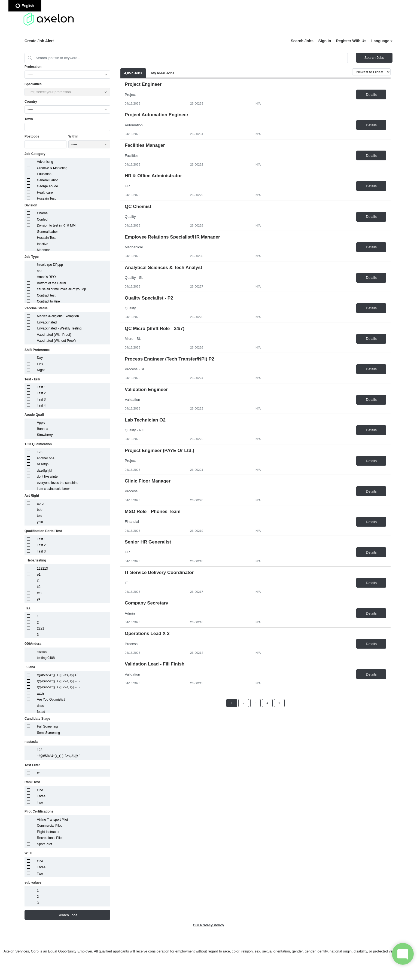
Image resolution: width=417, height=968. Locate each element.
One (40, 790)
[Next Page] (279, 703)
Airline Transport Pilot (52, 820)
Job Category (35, 154)
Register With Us (351, 41)
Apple (41, 423)
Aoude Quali (34, 415)
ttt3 (39, 593)
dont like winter (48, 476)
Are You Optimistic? (51, 699)
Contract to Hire (48, 301)
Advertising (45, 162)
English (25, 6)
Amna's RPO (46, 277)
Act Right (32, 495)
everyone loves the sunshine (57, 483)
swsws (42, 652)
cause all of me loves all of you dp (61, 289)
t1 (38, 581)
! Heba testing (35, 560)
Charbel (42, 213)
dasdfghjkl (44, 470)
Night (41, 370)
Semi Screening (48, 733)
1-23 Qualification (38, 444)
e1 (39, 574)
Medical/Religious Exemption (58, 316)
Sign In (324, 41)
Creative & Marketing (52, 168)
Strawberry (45, 435)
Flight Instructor (48, 832)
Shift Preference (37, 350)
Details (371, 95)
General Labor (47, 180)
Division (31, 205)
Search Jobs (302, 41)
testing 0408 (46, 658)
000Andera (33, 644)
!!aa (27, 608)
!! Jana (30, 667)
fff (38, 773)
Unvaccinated (47, 322)
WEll (28, 853)
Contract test (46, 295)
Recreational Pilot (50, 838)
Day (40, 358)
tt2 (39, 587)
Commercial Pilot (49, 825)
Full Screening (47, 726)
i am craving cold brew (53, 489)
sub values (33, 882)
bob (39, 510)
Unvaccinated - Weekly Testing (59, 328)
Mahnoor (43, 250)
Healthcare (45, 192)
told (39, 516)
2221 (40, 628)
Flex (40, 364)
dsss (40, 706)
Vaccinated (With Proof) (54, 335)
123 (39, 452)
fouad (41, 712)
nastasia (31, 742)
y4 (39, 599)
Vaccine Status (36, 308)
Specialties (33, 84)
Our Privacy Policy (208, 925)
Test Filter (32, 765)
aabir (40, 693)
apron (41, 503)
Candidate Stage (37, 718)
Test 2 (41, 393)
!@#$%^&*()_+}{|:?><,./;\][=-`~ (59, 675)
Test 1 (41, 387)
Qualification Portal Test (43, 531)
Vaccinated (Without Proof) (56, 341)
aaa (39, 271)
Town (29, 119)
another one (45, 458)
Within (73, 136)
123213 (42, 568)
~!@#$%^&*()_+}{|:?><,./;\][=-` (59, 756)
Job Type (32, 257)
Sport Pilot (44, 844)
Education (44, 174)
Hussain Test (46, 198)
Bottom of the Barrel (51, 283)
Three (41, 796)
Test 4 (41, 405)
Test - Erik (32, 379)
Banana (42, 429)
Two (40, 802)
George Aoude (47, 186)
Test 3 (41, 399)
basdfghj (43, 464)
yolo (40, 522)
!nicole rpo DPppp (50, 265)
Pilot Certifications (39, 811)
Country (31, 101)
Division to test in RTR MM (56, 225)
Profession (33, 67)
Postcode (32, 136)
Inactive (42, 244)
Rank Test (32, 782)
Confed (42, 219)
